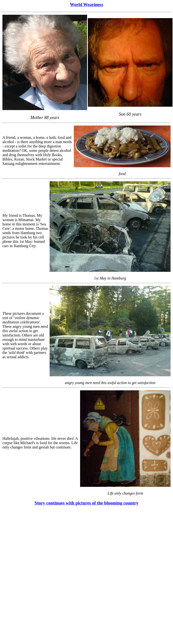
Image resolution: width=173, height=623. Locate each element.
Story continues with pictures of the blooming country (86, 502)
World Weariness (86, 4)
